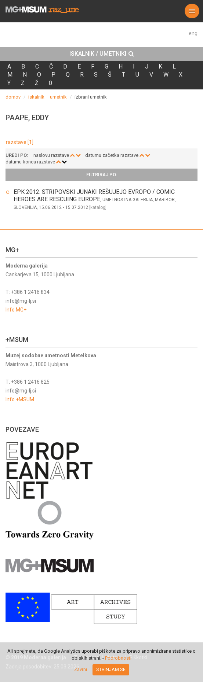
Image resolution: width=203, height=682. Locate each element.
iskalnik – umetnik (47, 97)
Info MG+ (16, 310)
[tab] (101, 54)
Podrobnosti (118, 658)
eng (193, 33)
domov (13, 97)
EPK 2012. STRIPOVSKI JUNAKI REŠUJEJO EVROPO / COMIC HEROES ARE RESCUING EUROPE (94, 195)
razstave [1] (19, 142)
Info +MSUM (20, 399)
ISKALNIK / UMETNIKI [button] (101, 54)
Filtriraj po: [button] (101, 174)
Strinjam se (111, 669)
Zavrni (80, 669)
